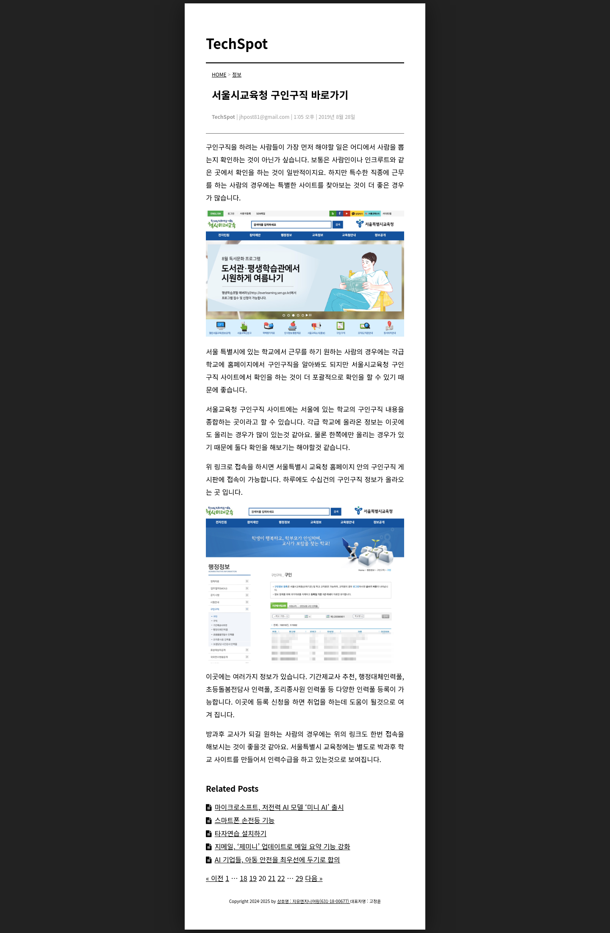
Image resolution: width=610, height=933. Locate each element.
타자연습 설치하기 (240, 833)
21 (272, 878)
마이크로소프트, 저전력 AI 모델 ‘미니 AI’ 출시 (279, 807)
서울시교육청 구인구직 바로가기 (280, 94)
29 (299, 878)
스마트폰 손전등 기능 (244, 820)
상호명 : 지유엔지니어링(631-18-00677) (313, 901)
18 (243, 878)
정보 (236, 74)
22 (281, 878)
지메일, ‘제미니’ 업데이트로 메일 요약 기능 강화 (282, 846)
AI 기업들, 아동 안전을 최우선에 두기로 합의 (277, 859)
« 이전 (215, 878)
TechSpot (237, 43)
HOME (219, 74)
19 (253, 878)
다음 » (314, 878)
